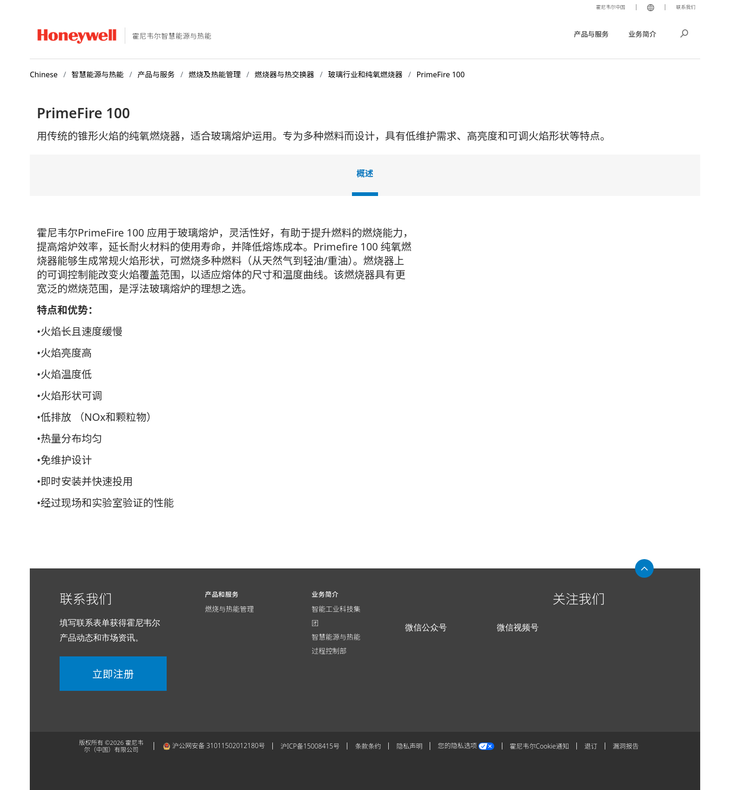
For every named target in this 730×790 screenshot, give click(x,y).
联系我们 (683, 6)
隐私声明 (409, 746)
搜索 (684, 33)
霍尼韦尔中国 (602, 6)
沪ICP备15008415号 (309, 746)
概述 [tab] (365, 173)
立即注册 (113, 674)
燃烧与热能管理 (229, 609)
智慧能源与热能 (335, 636)
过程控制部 (328, 650)
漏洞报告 (626, 746)
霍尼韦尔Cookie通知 (539, 746)
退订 (590, 746)
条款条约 (368, 746)
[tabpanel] (365, 371)
